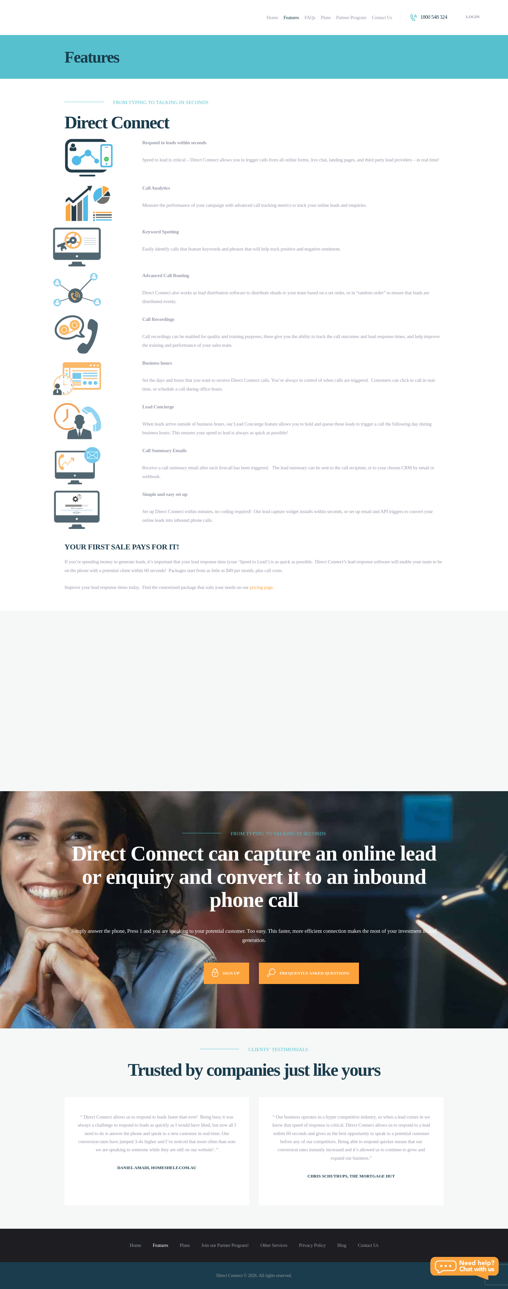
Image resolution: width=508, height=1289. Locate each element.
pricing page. (262, 587)
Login (472, 16)
